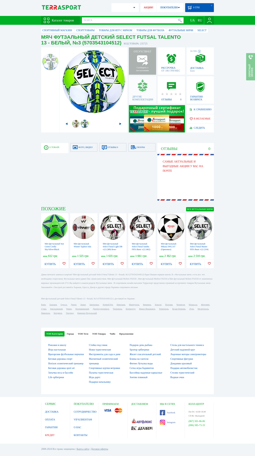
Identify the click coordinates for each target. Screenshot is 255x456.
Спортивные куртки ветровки (104, 368)
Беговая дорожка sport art (61, 368)
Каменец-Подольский (87, 313)
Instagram (167, 422)
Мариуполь (134, 304)
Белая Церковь (178, 309)
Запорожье (94, 304)
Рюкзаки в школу (57, 345)
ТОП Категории (54, 333)
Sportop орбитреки (139, 349)
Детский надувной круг (182, 349)
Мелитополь (203, 309)
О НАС (77, 427)
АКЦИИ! (148, 7)
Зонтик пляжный (138, 377)
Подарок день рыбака (141, 345)
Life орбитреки (56, 377)
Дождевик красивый (181, 363)
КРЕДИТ (50, 435)
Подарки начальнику (100, 382)
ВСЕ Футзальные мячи (200, 209)
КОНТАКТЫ (80, 435)
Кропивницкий (82, 309)
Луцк (191, 309)
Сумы (43, 309)
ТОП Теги (83, 333)
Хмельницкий (56, 309)
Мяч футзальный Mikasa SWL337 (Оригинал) (168, 247)
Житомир (205, 304)
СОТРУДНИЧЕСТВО (85, 412)
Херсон (158, 304)
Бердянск (58, 313)
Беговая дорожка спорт (60, 359)
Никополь (45, 313)
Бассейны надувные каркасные (146, 372)
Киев (43, 304)
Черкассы (193, 304)
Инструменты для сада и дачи (104, 354)
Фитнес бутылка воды (141, 363)
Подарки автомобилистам (183, 368)
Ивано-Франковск (147, 309)
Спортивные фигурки (181, 359)
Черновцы (117, 309)
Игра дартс (94, 377)
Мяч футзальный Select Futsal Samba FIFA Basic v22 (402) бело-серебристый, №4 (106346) (141, 249)
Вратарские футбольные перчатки (66, 354)
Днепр (73, 304)
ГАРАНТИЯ (51, 427)
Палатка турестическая (101, 372)
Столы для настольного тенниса (187, 345)
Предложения (126, 333)
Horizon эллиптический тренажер (65, 363)
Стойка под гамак (98, 345)
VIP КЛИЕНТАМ (83, 419)
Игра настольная (57, 349)
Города (70, 333)
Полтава (169, 304)
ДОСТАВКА (51, 412)
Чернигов (180, 304)
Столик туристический (182, 372)
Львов (83, 304)
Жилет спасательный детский (145, 354)
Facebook (167, 412)
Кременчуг (130, 309)
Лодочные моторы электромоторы (188, 354)
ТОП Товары (99, 333)
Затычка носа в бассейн (60, 372)
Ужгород (70, 313)
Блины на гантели (139, 359)
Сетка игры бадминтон (142, 368)
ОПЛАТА (50, 419)
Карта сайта (83, 449)
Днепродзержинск (101, 309)
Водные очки (177, 377)
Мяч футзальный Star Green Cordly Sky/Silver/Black (54, 247)
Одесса (64, 304)
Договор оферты (99, 449)
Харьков (53, 304)
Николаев (121, 304)
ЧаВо (112, 333)
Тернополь (164, 309)
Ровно (69, 309)
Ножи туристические (100, 349)
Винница (147, 304)
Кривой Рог (108, 304)
